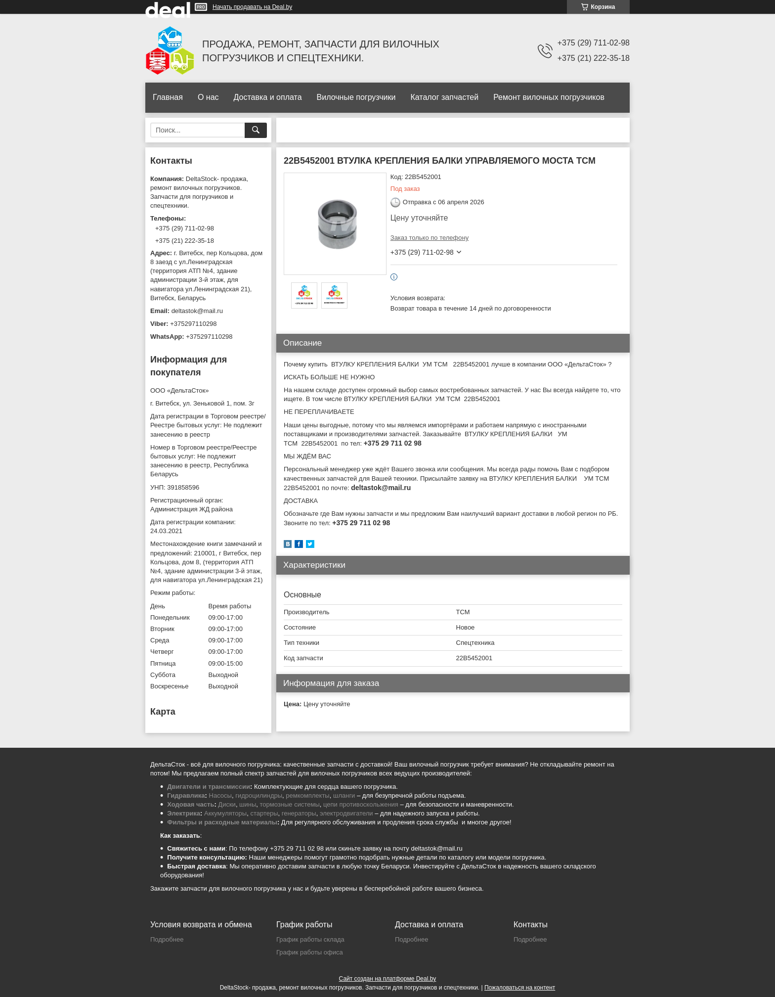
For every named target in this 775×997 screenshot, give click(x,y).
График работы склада (310, 939)
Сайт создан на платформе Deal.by (387, 978)
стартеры (264, 813)
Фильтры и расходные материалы (222, 822)
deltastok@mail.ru (197, 311)
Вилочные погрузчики (356, 97)
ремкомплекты (307, 795)
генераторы (299, 813)
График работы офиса (309, 952)
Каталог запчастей (444, 97)
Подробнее (166, 939)
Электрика (183, 813)
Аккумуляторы (225, 813)
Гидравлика (186, 795)
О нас (208, 97)
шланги (344, 795)
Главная (168, 97)
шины (247, 804)
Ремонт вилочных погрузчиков (548, 97)
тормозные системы (290, 804)
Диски (227, 804)
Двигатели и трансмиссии (208, 786)
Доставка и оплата (268, 97)
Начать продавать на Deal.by (252, 6)
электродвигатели (346, 813)
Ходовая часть (190, 804)
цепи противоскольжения (360, 804)
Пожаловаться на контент (519, 987)
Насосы (220, 795)
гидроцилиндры (258, 795)
